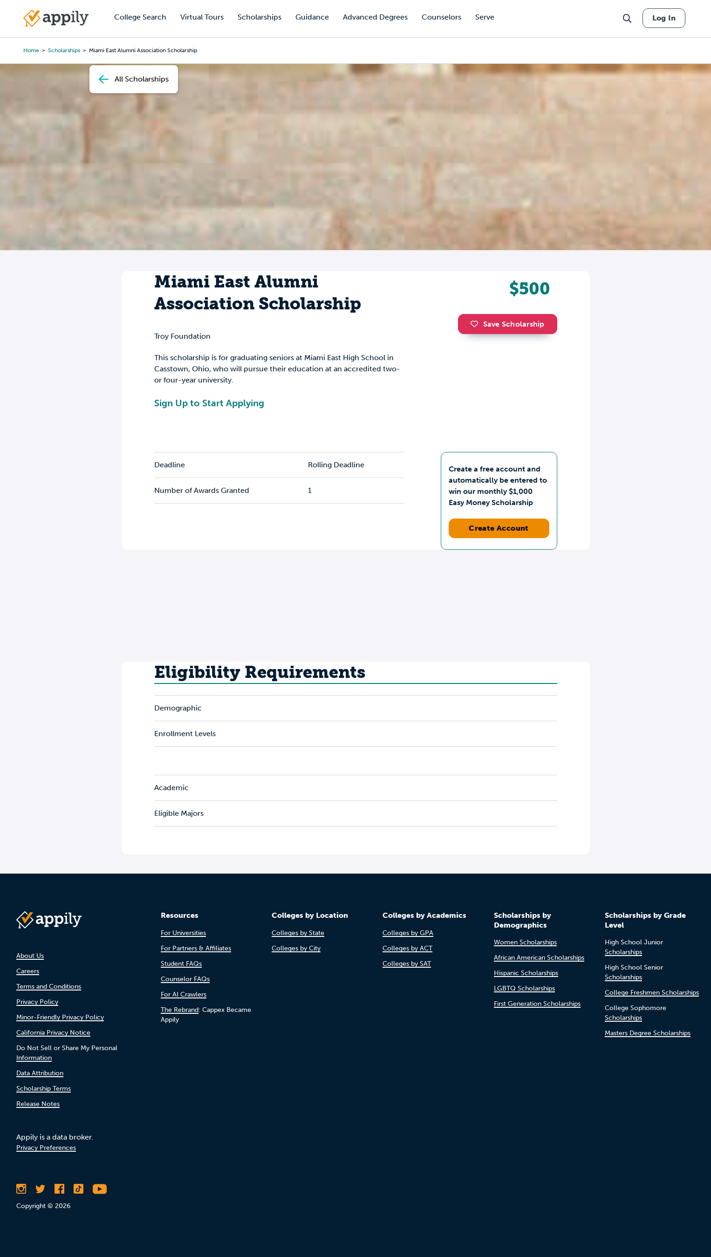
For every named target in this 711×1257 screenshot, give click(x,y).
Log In (664, 18)
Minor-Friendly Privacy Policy (60, 1017)
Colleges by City (296, 948)
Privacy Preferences (46, 1148)
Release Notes (38, 1104)
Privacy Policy (37, 1002)
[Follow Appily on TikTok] (78, 1189)
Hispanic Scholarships (526, 973)
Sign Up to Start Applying (209, 403)
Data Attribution (39, 1073)
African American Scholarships (539, 958)
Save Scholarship (507, 324)
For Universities (183, 933)
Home (31, 50)
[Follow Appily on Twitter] (40, 1189)
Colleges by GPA (408, 933)
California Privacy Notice (53, 1033)
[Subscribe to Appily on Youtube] (100, 1189)
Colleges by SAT (407, 964)
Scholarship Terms (43, 1089)
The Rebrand (179, 1010)
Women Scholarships (525, 942)
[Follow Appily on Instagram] (21, 1189)
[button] (477, 324)
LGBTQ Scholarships (524, 988)
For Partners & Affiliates (196, 948)
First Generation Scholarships (537, 1004)
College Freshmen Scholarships (652, 993)
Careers (27, 971)
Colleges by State (298, 933)
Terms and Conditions (48, 987)
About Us (30, 956)
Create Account (499, 528)
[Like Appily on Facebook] (59, 1189)
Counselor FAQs (185, 979)
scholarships (64, 50)
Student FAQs (181, 964)
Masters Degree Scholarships (647, 1033)
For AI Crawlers (183, 994)
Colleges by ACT (407, 948)
